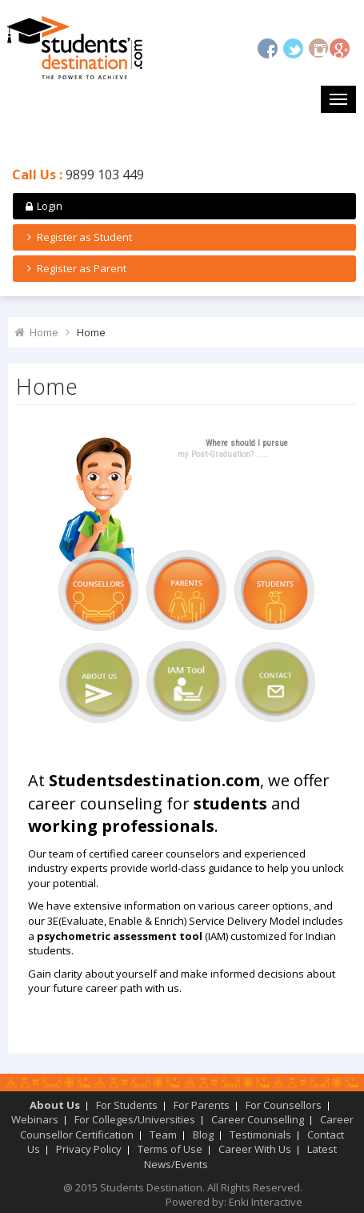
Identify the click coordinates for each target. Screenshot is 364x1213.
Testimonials (260, 1134)
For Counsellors (284, 1105)
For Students (127, 1105)
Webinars (34, 1119)
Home (44, 332)
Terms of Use (170, 1149)
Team (163, 1134)
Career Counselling (257, 1119)
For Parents (202, 1105)
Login (42, 206)
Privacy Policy (89, 1149)
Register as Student (77, 237)
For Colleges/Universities (134, 1119)
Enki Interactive (265, 1202)
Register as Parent (74, 268)
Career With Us (254, 1149)
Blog (203, 1134)
